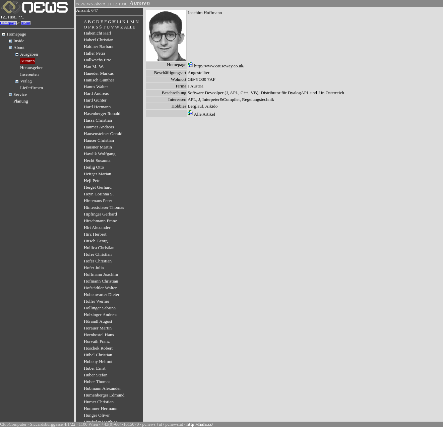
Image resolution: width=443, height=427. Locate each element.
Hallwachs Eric (97, 59)
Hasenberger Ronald (102, 113)
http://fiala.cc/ (199, 424)
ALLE (129, 26)
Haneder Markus (99, 73)
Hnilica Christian (99, 247)
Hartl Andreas (96, 93)
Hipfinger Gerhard (100, 214)
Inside (18, 40)
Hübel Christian (98, 354)
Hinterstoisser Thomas (104, 207)
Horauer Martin (98, 327)
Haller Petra (94, 53)
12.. (3, 16)
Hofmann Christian (101, 281)
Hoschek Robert (98, 348)
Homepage (8, 23)
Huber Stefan (96, 374)
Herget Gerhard (98, 187)
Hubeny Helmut (98, 361)
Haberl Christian (98, 39)
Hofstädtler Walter (100, 287)
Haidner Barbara (98, 46)
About (25, 23)
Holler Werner (96, 301)
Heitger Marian (97, 173)
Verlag (26, 80)
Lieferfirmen (31, 87)
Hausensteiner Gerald (103, 133)
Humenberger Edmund (104, 395)
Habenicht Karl (97, 33)
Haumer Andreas (99, 126)
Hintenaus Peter (98, 200)
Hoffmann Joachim (101, 274)
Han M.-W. (94, 66)
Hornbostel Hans (99, 334)
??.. (21, 16)
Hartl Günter (95, 100)
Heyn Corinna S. (99, 193)
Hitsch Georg (96, 240)
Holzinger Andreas (100, 314)
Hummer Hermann (100, 408)
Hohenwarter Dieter (101, 294)
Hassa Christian (98, 120)
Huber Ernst (95, 368)
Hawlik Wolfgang (100, 153)
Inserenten (29, 74)
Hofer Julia (94, 267)
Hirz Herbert (95, 234)
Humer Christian (99, 401)
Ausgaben (29, 54)
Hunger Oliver (97, 415)
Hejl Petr (92, 180)
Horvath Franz (97, 341)
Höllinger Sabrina (100, 307)
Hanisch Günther (99, 79)
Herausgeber (31, 67)
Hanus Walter (96, 86)
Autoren (27, 60)
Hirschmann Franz (100, 220)
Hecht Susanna (97, 160)
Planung (20, 101)
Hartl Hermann (97, 106)
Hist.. (12, 16)
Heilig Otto (94, 167)
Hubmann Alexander (102, 388)
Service (20, 94)
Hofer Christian (98, 254)
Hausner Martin (98, 146)
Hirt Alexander (97, 227)
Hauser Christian (99, 140)
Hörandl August (98, 321)
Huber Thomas (97, 381)
